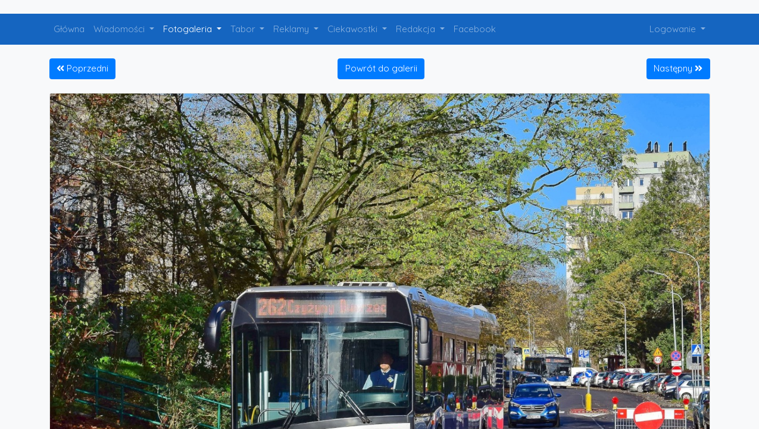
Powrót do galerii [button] (381, 68)
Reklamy (292, 29)
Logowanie (673, 29)
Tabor (244, 29)
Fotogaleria (188, 29)
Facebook (475, 29)
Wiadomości (120, 29)
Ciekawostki (353, 29)
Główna (69, 29)
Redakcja (417, 29)
